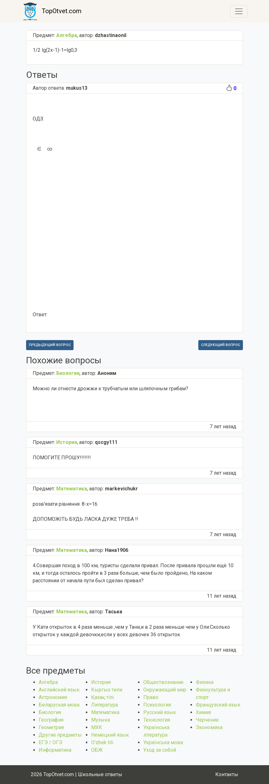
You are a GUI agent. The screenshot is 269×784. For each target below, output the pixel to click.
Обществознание (163, 682)
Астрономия (53, 697)
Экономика (209, 727)
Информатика (55, 750)
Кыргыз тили (106, 690)
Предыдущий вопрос (50, 345)
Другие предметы (60, 735)
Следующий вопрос (220, 345)
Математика (105, 712)
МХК (96, 727)
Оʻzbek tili (102, 742)
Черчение (207, 720)
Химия (203, 712)
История (101, 682)
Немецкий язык (110, 735)
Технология (156, 720)
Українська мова (163, 742)
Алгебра (48, 682)
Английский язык (59, 690)
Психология (157, 705)
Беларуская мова (59, 705)
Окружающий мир (164, 690)
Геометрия (51, 727)
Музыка (100, 720)
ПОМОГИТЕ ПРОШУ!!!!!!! (62, 458)
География (51, 720)
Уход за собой (159, 750)
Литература (104, 705)
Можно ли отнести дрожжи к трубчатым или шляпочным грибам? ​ (110, 389)
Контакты (226, 774)
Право (150, 697)
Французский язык (218, 705)
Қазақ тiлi (102, 697)
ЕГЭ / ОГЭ (50, 742)
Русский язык (159, 712)
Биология (50, 712)
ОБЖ (97, 750)
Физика (204, 682)
